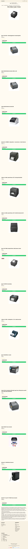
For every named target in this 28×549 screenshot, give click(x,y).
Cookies (16, 527)
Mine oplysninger (3, 524)
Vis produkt (14, 42)
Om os (16, 525)
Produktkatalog (17, 524)
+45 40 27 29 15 (5, 537)
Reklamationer (17, 530)
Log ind (2, 525)
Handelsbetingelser (17, 526)
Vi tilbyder (16, 531)
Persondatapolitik (17, 529)
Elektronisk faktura (17, 528)
